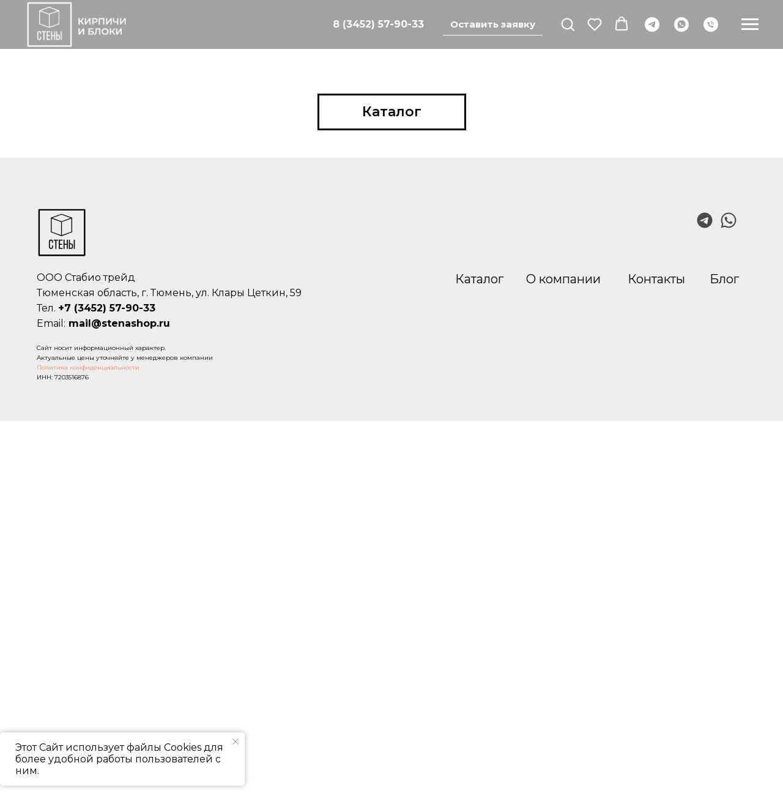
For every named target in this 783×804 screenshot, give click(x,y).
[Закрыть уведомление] (235, 741)
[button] (567, 24)
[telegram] (652, 24)
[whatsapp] (681, 24)
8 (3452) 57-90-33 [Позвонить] (378, 24)
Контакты (656, 279)
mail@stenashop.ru (119, 323)
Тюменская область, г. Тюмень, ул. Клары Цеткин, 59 (169, 293)
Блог (724, 279)
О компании (563, 279)
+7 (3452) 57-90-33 (106, 308)
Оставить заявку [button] (492, 24)
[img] (728, 220)
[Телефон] (711, 24)
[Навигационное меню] (750, 24)
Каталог (479, 279)
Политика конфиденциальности (88, 367)
